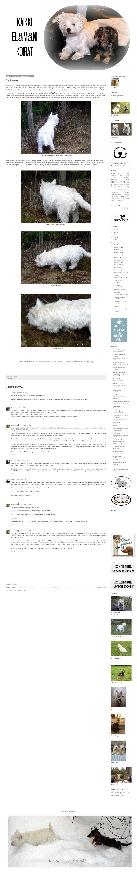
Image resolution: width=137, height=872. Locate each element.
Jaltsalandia (117, 390)
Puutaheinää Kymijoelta (120, 469)
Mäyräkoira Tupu (117, 443)
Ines (128, 182)
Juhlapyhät (116, 184)
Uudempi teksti (10, 587)
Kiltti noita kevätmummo (119, 419)
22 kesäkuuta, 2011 (22, 393)
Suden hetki (116, 379)
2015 (114, 235)
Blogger (73, 811)
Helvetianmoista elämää (120, 428)
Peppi (126, 192)
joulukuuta (117, 247)
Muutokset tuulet (117, 448)
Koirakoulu (126, 184)
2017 (114, 229)
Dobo (120, 175)
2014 (114, 237)
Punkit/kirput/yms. (116, 194)
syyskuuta (117, 255)
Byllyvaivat (113, 175)
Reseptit (114, 196)
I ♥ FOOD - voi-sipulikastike (118, 286)
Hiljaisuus (115, 369)
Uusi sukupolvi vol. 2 (120, 301)
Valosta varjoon (118, 451)
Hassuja (116, 275)
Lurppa (117, 189)
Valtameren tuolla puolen (121, 294)
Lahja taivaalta (117, 430)
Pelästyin (116, 283)
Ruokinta (117, 198)
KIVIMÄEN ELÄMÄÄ (119, 383)
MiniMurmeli (117, 456)
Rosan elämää (118, 270)
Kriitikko (115, 466)
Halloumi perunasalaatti (121, 277)
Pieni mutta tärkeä (119, 289)
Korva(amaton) (118, 265)
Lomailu (127, 188)
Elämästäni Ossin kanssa (121, 401)
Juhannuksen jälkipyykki (121, 272)
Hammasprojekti (115, 179)
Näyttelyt (127, 189)
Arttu (12, 408)
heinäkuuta (117, 260)
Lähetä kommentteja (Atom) (17, 590)
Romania (127, 196)
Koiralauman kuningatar (121, 309)
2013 (114, 240)
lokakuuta (117, 252)
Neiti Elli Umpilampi (119, 395)
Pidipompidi (117, 422)
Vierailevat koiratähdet (116, 200)
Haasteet (126, 177)
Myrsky (13, 393)
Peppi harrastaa (118, 280)
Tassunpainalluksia (119, 367)
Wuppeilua (116, 406)
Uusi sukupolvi (118, 304)
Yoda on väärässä (118, 380)
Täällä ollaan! (116, 391)
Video (127, 198)
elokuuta (117, 257)
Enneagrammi (114, 177)
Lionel (122, 188)
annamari (14, 425)
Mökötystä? (117, 292)
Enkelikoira (117, 306)
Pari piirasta (117, 267)
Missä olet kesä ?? (118, 412)
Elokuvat (127, 175)
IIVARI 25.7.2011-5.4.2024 (120, 364)
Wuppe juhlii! (116, 407)
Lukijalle (113, 189)
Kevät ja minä (117, 470)
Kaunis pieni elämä (119, 372)
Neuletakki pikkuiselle (119, 453)
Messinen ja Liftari (119, 411)
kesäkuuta (117, 262)
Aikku (13, 479)
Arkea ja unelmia (117, 351)
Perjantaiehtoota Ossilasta (120, 403)
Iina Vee (13, 461)
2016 (114, 232)
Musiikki (121, 190)
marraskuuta (118, 250)
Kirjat (121, 184)
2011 (114, 245)
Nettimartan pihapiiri (119, 350)
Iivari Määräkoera (118, 363)
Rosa (112, 198)
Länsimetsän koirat (119, 446)
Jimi (112, 184)
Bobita (127, 173)
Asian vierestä (117, 173)
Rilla (14, 378)
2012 (114, 242)
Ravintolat (126, 194)
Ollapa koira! (117, 433)
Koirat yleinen (117, 186)
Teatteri (123, 198)
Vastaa (13, 402)
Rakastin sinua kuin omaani (119, 297)
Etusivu (55, 587)
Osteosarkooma (114, 192)
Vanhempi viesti (101, 587)
